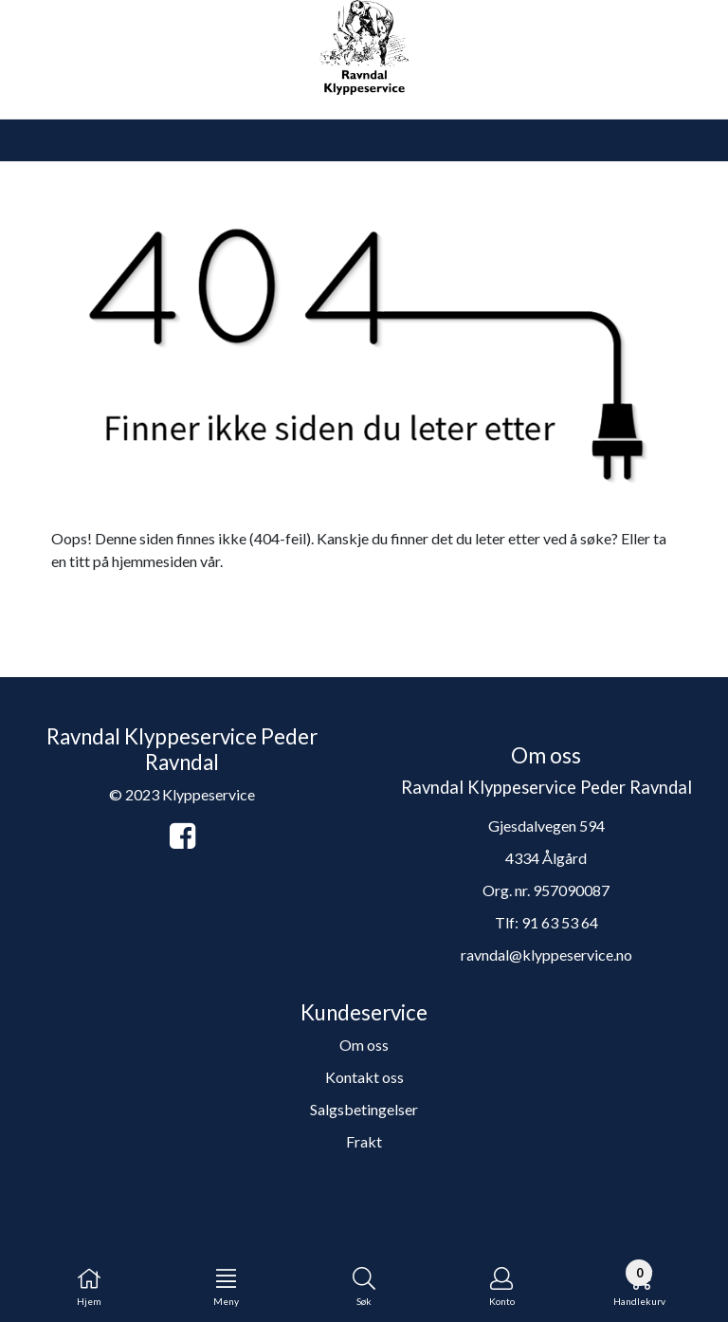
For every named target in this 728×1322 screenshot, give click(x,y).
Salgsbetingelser (364, 1109)
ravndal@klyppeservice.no (546, 955)
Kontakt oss (364, 1077)
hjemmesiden (154, 561)
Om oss (364, 1045)
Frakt (364, 1141)
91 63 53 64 (559, 922)
